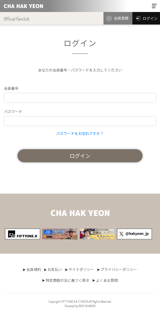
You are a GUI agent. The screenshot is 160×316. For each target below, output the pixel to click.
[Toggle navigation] (154, 6)
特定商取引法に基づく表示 (67, 280)
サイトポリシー (81, 269)
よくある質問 (107, 280)
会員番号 (11, 88)
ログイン (80, 155)
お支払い (54, 269)
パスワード (13, 111)
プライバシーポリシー (119, 269)
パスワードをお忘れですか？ (80, 133)
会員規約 (33, 269)
